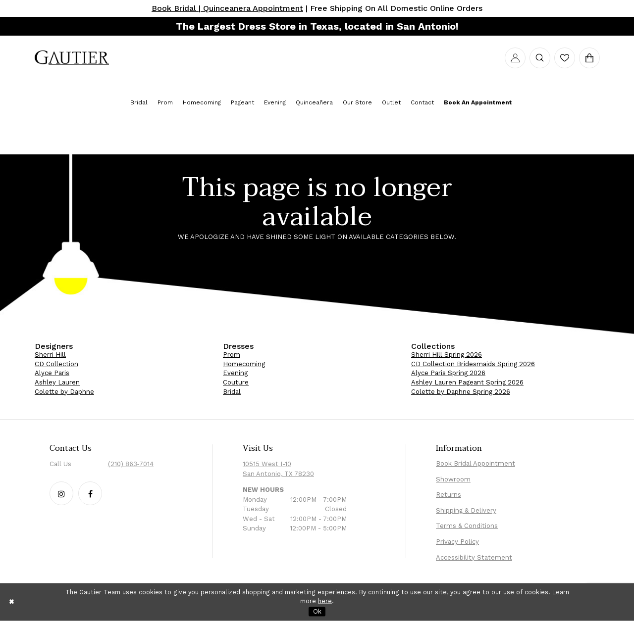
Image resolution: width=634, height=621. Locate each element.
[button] (515, 58)
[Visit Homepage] (72, 58)
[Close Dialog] (12, 602)
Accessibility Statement (474, 557)
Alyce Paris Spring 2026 (448, 373)
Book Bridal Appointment (475, 463)
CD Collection (56, 364)
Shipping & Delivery (466, 510)
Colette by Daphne (64, 391)
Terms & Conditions (467, 525)
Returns (448, 494)
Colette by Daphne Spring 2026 (460, 391)
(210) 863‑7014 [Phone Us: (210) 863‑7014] (131, 464)
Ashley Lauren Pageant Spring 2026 (467, 382)
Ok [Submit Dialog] (317, 611)
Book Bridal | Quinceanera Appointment (227, 8)
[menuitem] (72, 58)
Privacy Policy (457, 541)
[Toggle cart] (589, 58)
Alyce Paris (52, 373)
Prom (231, 354)
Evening (235, 373)
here (325, 601)
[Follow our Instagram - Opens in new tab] (61, 493)
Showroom (453, 479)
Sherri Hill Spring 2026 (446, 354)
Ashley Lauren (57, 382)
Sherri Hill (50, 354)
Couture (236, 382)
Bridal (232, 391)
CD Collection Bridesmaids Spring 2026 (473, 364)
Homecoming (244, 364)
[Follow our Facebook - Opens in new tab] (90, 493)
